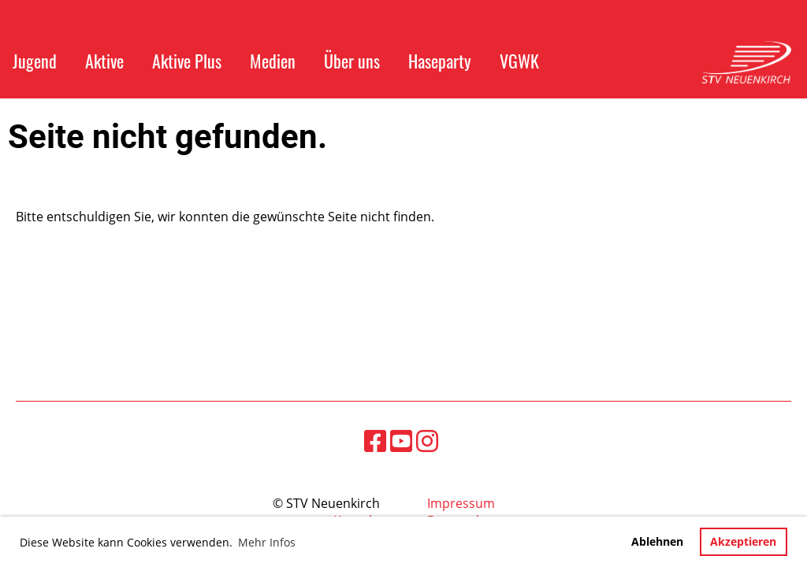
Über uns (352, 60)
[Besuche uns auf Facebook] (375, 441)
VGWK (519, 60)
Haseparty (439, 60)
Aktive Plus (186, 60)
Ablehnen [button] (657, 541)
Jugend (35, 60)
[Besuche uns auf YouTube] (401, 441)
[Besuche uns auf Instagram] (427, 441)
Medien (273, 60)
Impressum (461, 503)
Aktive (104, 60)
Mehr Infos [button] (267, 542)
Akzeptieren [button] (743, 541)
